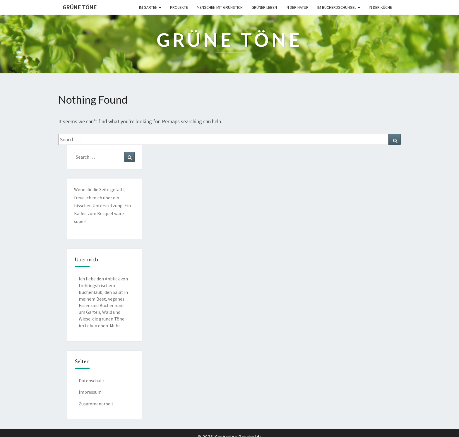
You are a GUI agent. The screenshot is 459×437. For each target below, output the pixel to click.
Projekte (179, 7)
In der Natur (297, 7)
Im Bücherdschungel (338, 7)
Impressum (90, 392)
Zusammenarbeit (96, 404)
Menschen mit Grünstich (220, 7)
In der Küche (380, 7)
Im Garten (150, 7)
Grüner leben (264, 7)
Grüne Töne (80, 7)
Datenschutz (92, 380)
